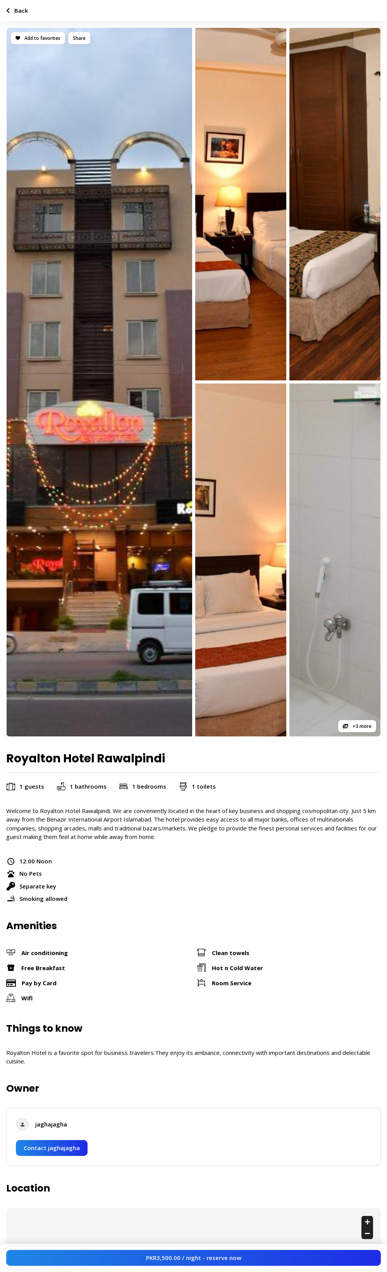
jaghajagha (51, 1124)
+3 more (357, 726)
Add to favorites (37, 38)
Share (79, 38)
